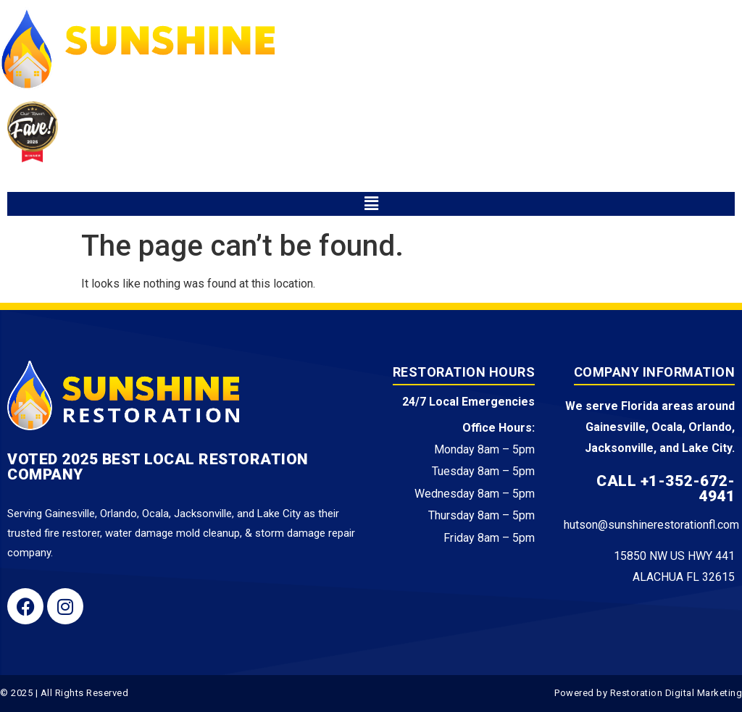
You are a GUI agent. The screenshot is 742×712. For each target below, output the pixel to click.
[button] (371, 204)
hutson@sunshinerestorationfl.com (651, 525)
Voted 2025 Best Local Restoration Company (158, 467)
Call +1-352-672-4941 (665, 488)
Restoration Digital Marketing (676, 692)
